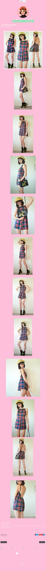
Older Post (42, 542)
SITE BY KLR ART (23, 564)
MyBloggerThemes (20, 566)
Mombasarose (7, 522)
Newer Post (3, 542)
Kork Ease (7, 524)
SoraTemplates (7, 566)
